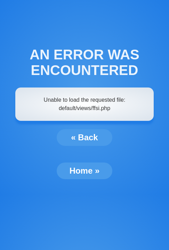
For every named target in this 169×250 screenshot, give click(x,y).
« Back (84, 137)
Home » (85, 170)
